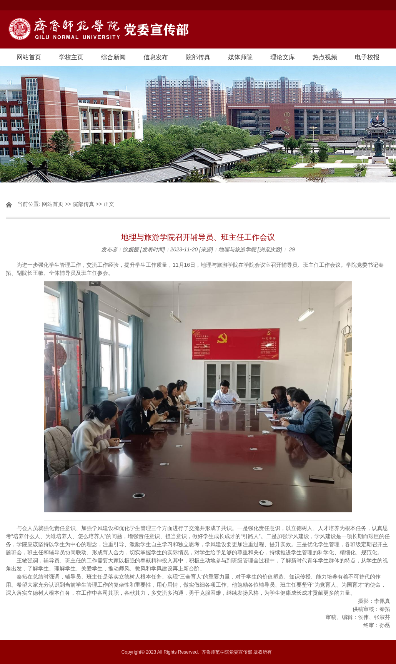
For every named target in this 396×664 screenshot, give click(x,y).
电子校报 (367, 57)
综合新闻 (113, 57)
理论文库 (282, 57)
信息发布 (155, 57)
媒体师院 (240, 57)
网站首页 (29, 57)
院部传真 (198, 57)
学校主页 (71, 57)
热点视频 (325, 57)
